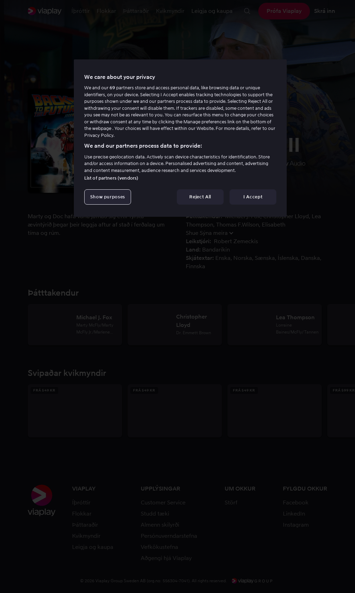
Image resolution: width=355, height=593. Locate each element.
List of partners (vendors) (111, 178)
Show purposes (107, 196)
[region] (180, 138)
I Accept (252, 196)
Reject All (200, 196)
